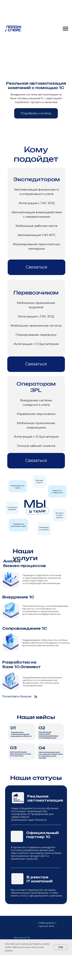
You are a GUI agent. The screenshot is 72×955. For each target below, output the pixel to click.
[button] (36, 113)
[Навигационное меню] (65, 29)
